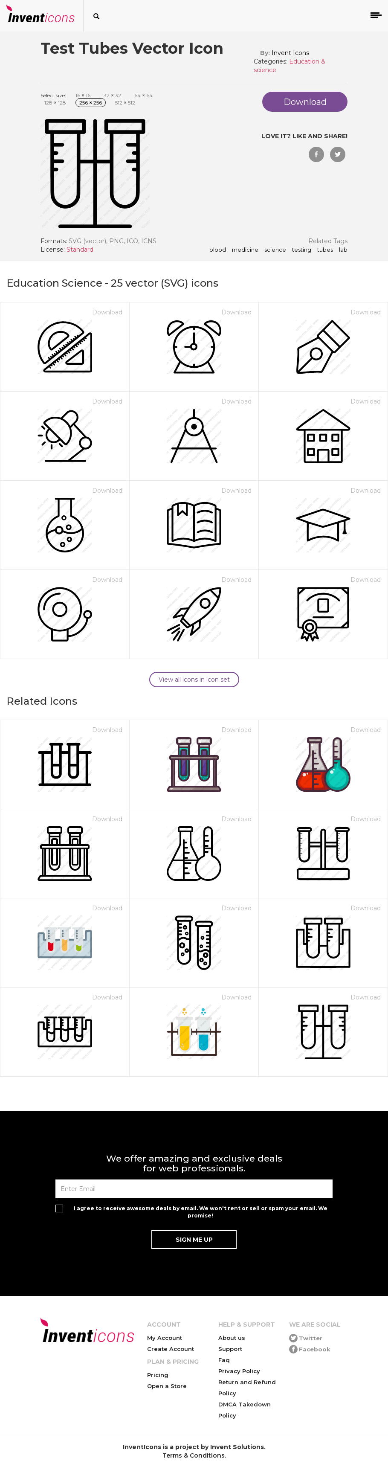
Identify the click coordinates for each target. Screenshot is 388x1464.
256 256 (90, 102)
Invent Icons (290, 53)
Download (107, 312)
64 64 (143, 95)
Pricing (157, 1374)
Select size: (53, 95)
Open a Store (167, 1386)
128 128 (55, 102)
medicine (245, 250)
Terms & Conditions (193, 1455)
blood (217, 250)
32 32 (112, 95)
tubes (325, 250)
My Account (164, 1337)
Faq (224, 1360)
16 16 (82, 95)
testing (301, 250)
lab (343, 250)
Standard (80, 249)
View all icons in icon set (194, 679)
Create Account (170, 1348)
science (275, 250)
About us (231, 1337)
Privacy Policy (239, 1371)
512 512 (125, 102)
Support (230, 1348)
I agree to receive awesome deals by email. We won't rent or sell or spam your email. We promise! (200, 1212)
